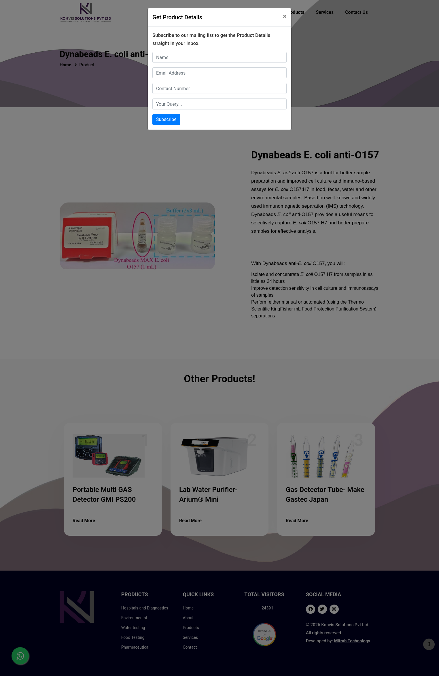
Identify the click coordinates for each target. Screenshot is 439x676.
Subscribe (166, 119)
